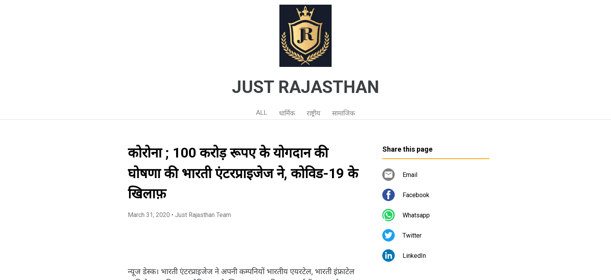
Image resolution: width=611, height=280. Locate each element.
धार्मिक (287, 113)
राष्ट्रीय (313, 113)
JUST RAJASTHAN (305, 87)
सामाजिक (343, 113)
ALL (261, 112)
